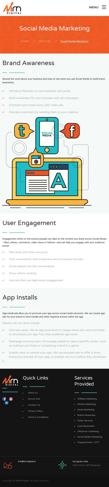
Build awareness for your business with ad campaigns (43, 98)
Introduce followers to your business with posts (40, 91)
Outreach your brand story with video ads (36, 105)
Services (45, 41)
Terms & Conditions (38, 417)
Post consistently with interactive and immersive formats (46, 259)
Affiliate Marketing (87, 399)
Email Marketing (85, 409)
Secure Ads (34, 398)
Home (25, 41)
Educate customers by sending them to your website (43, 112)
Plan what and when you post (28, 252)
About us (33, 392)
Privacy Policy (35, 411)
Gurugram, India (80, 461)
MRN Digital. (22, 480)
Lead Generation (86, 426)
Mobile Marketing (86, 404)
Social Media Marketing (74, 41)
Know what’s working (22, 273)
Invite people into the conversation (31, 266)
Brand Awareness (86, 415)
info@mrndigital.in (27, 461)
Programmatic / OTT (88, 442)
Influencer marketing (88, 431)
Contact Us (34, 405)
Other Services (85, 420)
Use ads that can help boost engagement (36, 280)
